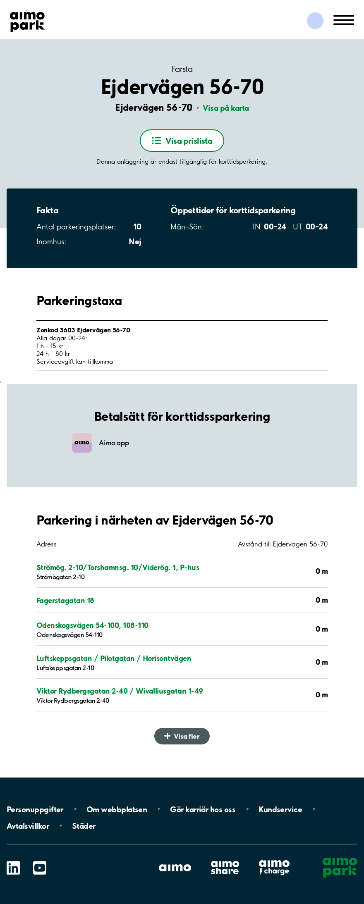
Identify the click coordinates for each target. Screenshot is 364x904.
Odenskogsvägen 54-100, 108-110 (92, 625)
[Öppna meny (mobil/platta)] (343, 19)
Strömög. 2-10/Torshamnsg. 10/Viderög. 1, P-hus (117, 567)
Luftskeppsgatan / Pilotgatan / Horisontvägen (113, 658)
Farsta (182, 69)
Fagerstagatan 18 (65, 600)
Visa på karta (226, 108)
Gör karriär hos (202, 809)
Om (116, 809)
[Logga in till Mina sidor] (315, 20)
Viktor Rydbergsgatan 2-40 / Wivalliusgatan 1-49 (119, 690)
